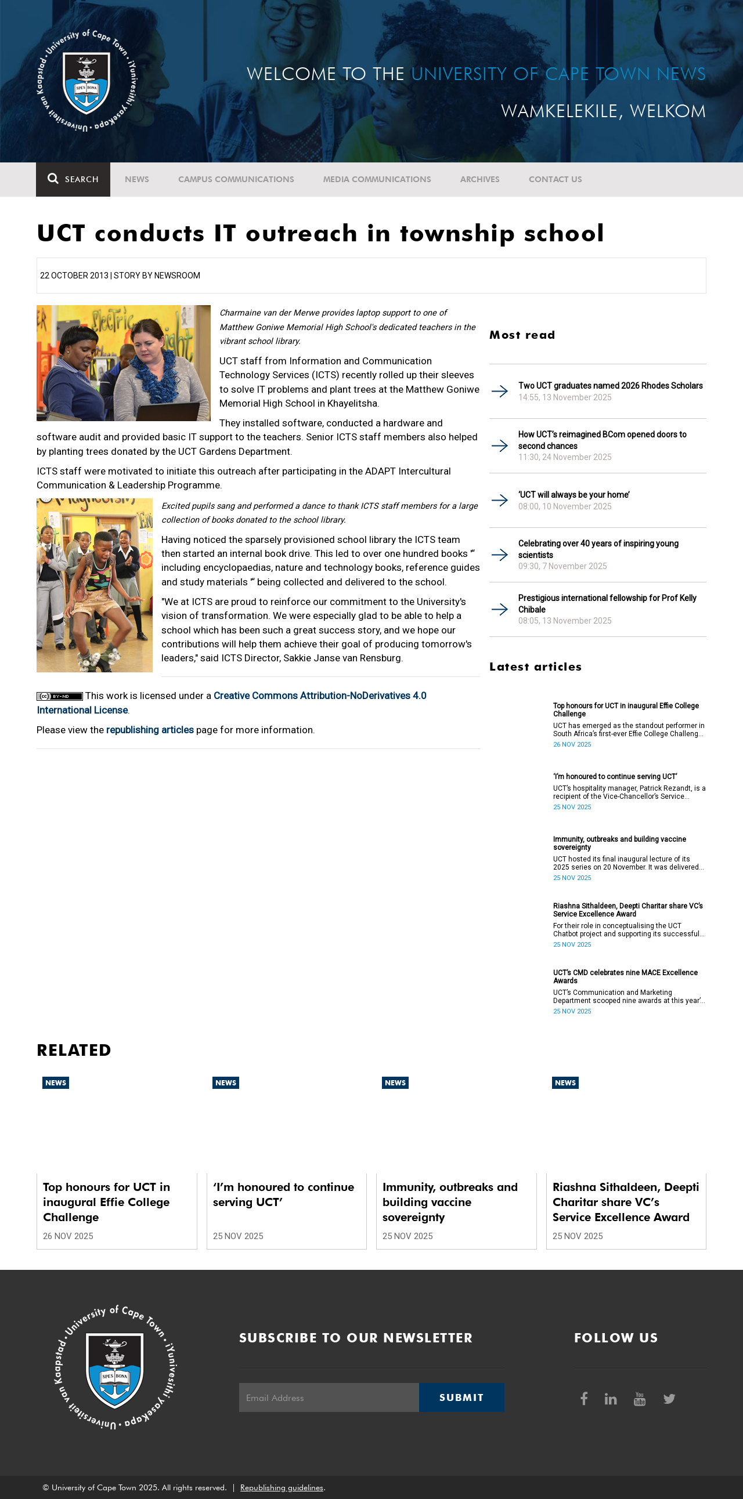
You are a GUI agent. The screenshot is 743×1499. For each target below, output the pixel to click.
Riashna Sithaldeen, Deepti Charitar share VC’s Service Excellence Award (628, 910)
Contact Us (556, 179)
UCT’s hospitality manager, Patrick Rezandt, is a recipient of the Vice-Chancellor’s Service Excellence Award (629, 792)
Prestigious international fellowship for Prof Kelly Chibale (607, 603)
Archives (480, 179)
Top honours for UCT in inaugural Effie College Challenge (626, 710)
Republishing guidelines (281, 1487)
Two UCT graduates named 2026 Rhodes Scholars (610, 385)
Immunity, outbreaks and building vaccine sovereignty (619, 843)
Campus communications (237, 179)
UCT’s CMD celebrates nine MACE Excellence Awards (625, 977)
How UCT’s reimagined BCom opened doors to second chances (602, 440)
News (137, 179)
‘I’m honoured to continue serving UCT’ (615, 777)
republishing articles (150, 730)
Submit (461, 1397)
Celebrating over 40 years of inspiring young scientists (598, 549)
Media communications (378, 179)
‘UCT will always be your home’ (574, 494)
